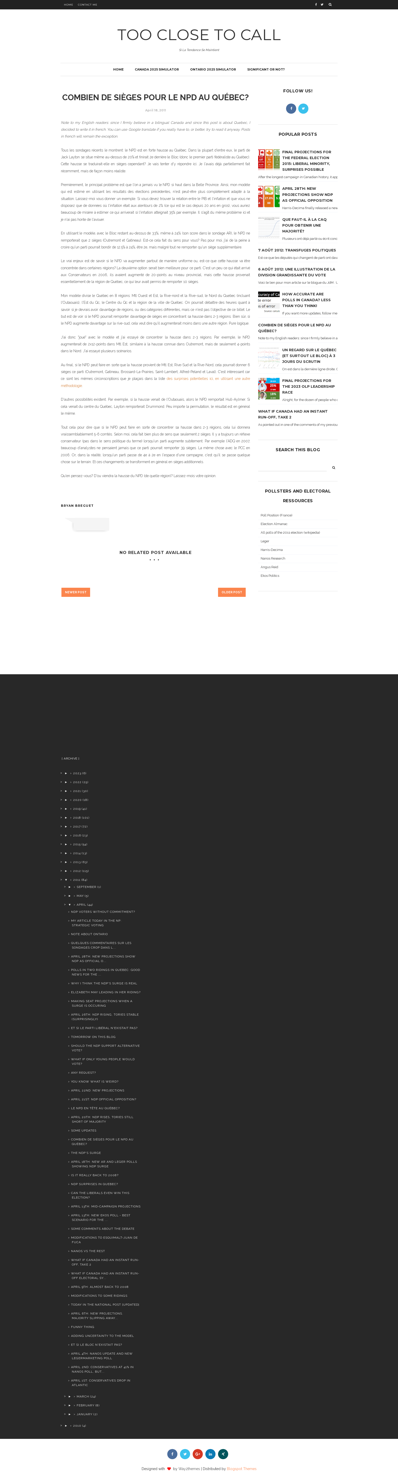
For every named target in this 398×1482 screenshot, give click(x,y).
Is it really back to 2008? (95, 1175)
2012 (77, 871)
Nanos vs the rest (88, 1251)
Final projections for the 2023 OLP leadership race (308, 386)
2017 (77, 826)
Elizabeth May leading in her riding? (106, 992)
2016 (77, 835)
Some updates (83, 1130)
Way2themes (189, 1469)
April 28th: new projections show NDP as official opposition (307, 194)
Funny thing (82, 1327)
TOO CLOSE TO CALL (199, 34)
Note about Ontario (89, 934)
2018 (77, 817)
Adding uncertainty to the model (102, 1336)
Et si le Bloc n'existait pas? (96, 1344)
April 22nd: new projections (97, 1090)
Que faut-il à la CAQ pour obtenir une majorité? (304, 225)
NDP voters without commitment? (103, 912)
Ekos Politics (270, 576)
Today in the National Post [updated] (105, 1304)
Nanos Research (273, 558)
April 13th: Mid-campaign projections (106, 1206)
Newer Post (76, 592)
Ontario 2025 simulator (213, 69)
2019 (77, 809)
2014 (77, 853)
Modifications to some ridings (99, 1296)
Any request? (83, 1072)
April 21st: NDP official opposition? (103, 1099)
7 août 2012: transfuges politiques (297, 250)
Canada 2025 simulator (157, 69)
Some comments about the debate (103, 1229)
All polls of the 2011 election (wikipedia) (290, 532)
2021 (77, 791)
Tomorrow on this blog (93, 1037)
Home (68, 4)
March (83, 1396)
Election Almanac (274, 524)
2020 (77, 800)
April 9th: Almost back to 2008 (100, 1287)
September (86, 887)
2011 (76, 880)
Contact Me (87, 4)
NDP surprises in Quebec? (94, 1184)
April (81, 904)
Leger (265, 541)
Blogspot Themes (242, 1469)
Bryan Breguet (77, 506)
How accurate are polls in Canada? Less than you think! (306, 300)
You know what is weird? (95, 1081)
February (85, 1405)
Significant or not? (266, 69)
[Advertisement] (100, 717)
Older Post (232, 592)
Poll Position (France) (276, 515)
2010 (77, 1425)
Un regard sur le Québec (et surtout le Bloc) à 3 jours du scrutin (309, 356)
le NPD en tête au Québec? (95, 1108)
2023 (77, 773)
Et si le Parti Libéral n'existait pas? (104, 1028)
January (84, 1414)
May (80, 896)
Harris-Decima (272, 550)
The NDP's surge (86, 1153)
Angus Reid (269, 567)
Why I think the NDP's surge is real (104, 983)
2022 (77, 782)
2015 (77, 844)
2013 (77, 862)
